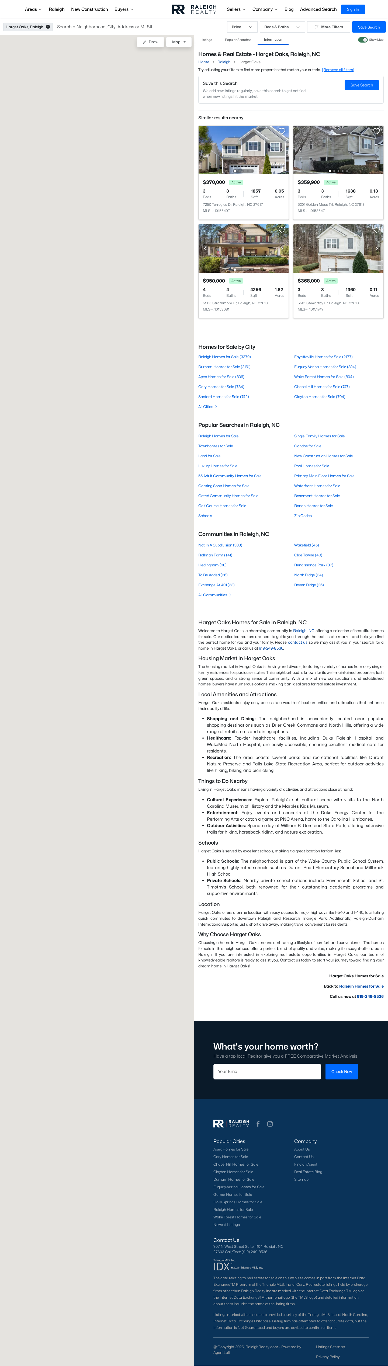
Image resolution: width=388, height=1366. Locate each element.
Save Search (369, 27)
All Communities (215, 595)
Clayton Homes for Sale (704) (319, 396)
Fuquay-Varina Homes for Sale (238, 1187)
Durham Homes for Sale (233, 1179)
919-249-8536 (271, 648)
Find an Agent (305, 1164)
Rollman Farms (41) (215, 555)
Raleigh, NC (303, 630)
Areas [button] (33, 9)
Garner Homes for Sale (232, 1194)
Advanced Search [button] (318, 9)
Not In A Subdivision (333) (220, 545)
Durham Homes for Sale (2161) (224, 366)
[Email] (267, 1071)
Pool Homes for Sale (311, 466)
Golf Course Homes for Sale (222, 505)
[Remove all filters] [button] (338, 69)
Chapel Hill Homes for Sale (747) (322, 386)
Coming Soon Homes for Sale (224, 485)
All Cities (208, 406)
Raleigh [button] (57, 9)
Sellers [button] (236, 9)
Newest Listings (226, 1224)
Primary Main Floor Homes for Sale (324, 475)
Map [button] (176, 42)
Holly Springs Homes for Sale (237, 1202)
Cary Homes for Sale (230, 1157)
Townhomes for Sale (215, 446)
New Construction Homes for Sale (323, 456)
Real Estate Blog (308, 1172)
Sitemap (301, 1179)
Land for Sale (209, 456)
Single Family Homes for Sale (319, 436)
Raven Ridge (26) (309, 585)
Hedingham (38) (212, 565)
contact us (298, 642)
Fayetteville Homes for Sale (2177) (323, 356)
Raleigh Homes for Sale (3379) (224, 356)
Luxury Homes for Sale (217, 466)
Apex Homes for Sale (230, 1149)
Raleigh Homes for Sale (218, 436)
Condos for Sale (307, 446)
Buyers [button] (124, 9)
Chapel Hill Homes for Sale (235, 1164)
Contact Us (304, 1157)
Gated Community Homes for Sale (228, 495)
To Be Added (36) (213, 575)
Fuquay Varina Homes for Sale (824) (325, 366)
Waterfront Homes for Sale (317, 485)
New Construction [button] (89, 9)
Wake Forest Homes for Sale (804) (324, 376)
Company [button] (265, 9)
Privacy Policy (328, 1356)
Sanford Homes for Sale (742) (223, 396)
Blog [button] (289, 9)
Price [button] (242, 27)
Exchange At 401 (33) (216, 585)
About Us (302, 1149)
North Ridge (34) (308, 575)
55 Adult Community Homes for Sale (230, 475)
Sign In (353, 9)
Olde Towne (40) (308, 555)
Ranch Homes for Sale (313, 505)
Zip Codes (303, 515)
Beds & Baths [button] (282, 27)
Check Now (341, 1071)
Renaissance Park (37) (313, 565)
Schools (205, 515)
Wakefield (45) (306, 545)
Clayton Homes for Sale (233, 1172)
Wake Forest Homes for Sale (237, 1217)
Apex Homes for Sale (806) (221, 376)
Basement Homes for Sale (317, 495)
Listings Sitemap (330, 1346)
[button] (48, 27)
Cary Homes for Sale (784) (221, 386)
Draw (150, 42)
